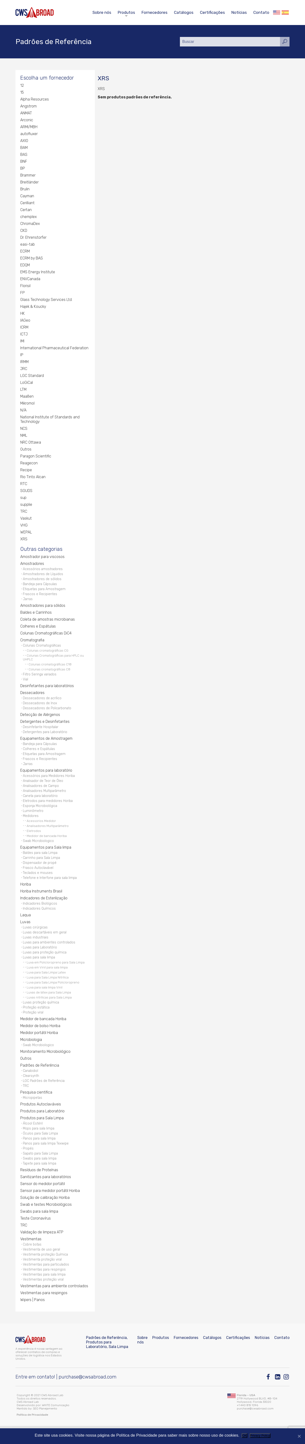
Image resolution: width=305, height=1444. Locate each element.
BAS (23, 155)
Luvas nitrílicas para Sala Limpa (49, 1009)
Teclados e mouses (38, 882)
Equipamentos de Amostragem (46, 743)
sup (23, 498)
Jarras (28, 602)
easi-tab (27, 245)
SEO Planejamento (45, 1426)
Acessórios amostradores (43, 570)
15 (22, 93)
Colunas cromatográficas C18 (50, 667)
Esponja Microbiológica (40, 813)
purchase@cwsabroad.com (88, 1395)
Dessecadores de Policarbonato (47, 712)
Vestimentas (30, 1255)
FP (22, 293)
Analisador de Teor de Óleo (43, 787)
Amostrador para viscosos (42, 558)
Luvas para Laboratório (40, 959)
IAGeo (25, 321)
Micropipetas (32, 1112)
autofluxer (29, 134)
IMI (22, 341)
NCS (23, 429)
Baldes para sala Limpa (41, 861)
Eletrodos (34, 839)
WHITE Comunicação (55, 1423)
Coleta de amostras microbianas (47, 622)
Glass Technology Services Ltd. (46, 300)
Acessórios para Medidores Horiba (49, 782)
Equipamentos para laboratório (46, 776)
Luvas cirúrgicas (35, 938)
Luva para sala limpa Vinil (44, 999)
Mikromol (27, 404)
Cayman (27, 196)
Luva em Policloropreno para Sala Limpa (56, 974)
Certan (26, 210)
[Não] (299, 1436)
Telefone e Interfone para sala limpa (50, 887)
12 (22, 86)
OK (244, 1435)
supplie (26, 505)
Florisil (25, 286)
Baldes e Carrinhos (36, 615)
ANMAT (26, 113)
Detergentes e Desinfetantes (45, 726)
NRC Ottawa (30, 443)
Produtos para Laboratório (42, 1125)
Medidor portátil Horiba (39, 1045)
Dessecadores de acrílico (42, 702)
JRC (23, 369)
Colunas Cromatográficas (42, 648)
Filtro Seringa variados (40, 677)
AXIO (24, 141)
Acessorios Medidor (41, 829)
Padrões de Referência (39, 1078)
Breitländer (29, 183)
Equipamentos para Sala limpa (45, 855)
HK (22, 314)
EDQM (25, 265)
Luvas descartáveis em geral (45, 943)
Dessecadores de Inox (40, 707)
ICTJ (24, 335)
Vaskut (26, 519)
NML (23, 436)
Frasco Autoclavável (39, 877)
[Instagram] (287, 1395)
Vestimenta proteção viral (43, 1276)
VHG (24, 526)
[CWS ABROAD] (34, 12)
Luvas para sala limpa (40, 969)
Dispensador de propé (40, 872)
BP (22, 169)
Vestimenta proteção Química (46, 1271)
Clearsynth (31, 1089)
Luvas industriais (36, 948)
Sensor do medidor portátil (42, 1200)
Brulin (25, 189)
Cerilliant (27, 203)
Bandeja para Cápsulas (40, 586)
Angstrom (28, 107)
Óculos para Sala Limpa (41, 1148)
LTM (23, 390)
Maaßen (27, 397)
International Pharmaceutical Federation (54, 348)
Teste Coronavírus (35, 1234)
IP (21, 355)
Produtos (126, 12)
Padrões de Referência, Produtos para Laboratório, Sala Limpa (107, 1360)
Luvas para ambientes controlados (50, 953)
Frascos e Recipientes (40, 596)
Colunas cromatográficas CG (47, 653)
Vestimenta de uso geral (42, 1266)
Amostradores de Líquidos (43, 575)
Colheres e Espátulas (38, 629)
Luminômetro (33, 818)
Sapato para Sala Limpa (41, 1169)
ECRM (25, 252)
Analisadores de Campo (41, 792)
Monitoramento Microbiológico (45, 1064)
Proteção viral (33, 1025)
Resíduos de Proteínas (39, 1186)
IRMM (24, 362)
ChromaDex (30, 224)
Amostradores (32, 564)
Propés (28, 1164)
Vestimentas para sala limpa (45, 1292)
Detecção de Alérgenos (40, 719)
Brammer (28, 176)
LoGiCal (26, 383)
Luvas (25, 932)
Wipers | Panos (32, 1318)
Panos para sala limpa (40, 1153)
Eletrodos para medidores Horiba (48, 808)
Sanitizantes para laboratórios (45, 1193)
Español (285, 12)
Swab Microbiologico (38, 849)
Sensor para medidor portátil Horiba (50, 1207)
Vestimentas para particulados (46, 1282)
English (276, 12)
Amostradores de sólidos (42, 581)
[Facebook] (269, 1395)
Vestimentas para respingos (44, 1287)
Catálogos (183, 12)
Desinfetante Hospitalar (41, 731)
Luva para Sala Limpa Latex (46, 984)
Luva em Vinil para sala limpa (47, 979)
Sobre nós (101, 12)
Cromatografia (32, 643)
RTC (23, 484)
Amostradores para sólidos (42, 608)
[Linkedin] (278, 1395)
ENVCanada (30, 279)
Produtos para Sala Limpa (42, 1132)
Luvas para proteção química (45, 964)
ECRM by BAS (31, 259)
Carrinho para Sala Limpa (42, 866)
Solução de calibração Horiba (45, 1213)
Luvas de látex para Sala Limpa (49, 1004)
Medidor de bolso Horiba (40, 1038)
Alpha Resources (34, 100)
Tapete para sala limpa (40, 1179)
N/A (23, 411)
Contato (261, 12)
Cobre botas (32, 1261)
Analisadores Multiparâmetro (45, 797)
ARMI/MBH (29, 127)
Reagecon (29, 463)
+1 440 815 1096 (247, 1423)
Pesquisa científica (36, 1106)
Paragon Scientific (35, 457)
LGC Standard (32, 376)
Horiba (25, 894)
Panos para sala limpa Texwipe (46, 1158)
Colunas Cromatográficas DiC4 (45, 636)
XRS (23, 539)
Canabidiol (31, 1084)
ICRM (24, 328)
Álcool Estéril (33, 1137)
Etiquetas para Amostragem (44, 591)
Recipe (26, 470)
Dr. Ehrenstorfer (33, 238)
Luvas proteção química (41, 1014)
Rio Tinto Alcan (33, 477)
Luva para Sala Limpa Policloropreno (53, 994)
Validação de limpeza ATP (41, 1248)
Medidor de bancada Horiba (47, 844)
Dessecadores (32, 696)
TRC (23, 512)
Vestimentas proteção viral (44, 1297)
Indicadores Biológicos (40, 913)
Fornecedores (155, 12)
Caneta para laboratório (41, 803)
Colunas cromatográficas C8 (49, 672)
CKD (23, 231)
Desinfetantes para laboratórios (47, 689)
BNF (23, 162)
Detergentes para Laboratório (45, 737)
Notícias (239, 12)
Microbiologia (31, 1052)
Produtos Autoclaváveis (40, 1118)
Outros (25, 450)
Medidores (31, 824)
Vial (25, 683)
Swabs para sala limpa (40, 1174)
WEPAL (26, 533)
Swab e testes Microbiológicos (46, 1220)
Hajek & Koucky (33, 307)
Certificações (212, 12)
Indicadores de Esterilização (43, 908)
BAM (24, 148)
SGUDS (26, 491)
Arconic (26, 120)
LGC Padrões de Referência (44, 1094)
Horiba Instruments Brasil (41, 901)
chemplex (28, 217)
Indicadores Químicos (39, 919)
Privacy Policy (260, 1435)
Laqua (25, 925)
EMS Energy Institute (38, 272)
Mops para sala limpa (39, 1143)
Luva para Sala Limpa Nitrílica (48, 989)
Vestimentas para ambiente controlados (54, 1304)
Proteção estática (36, 1020)
